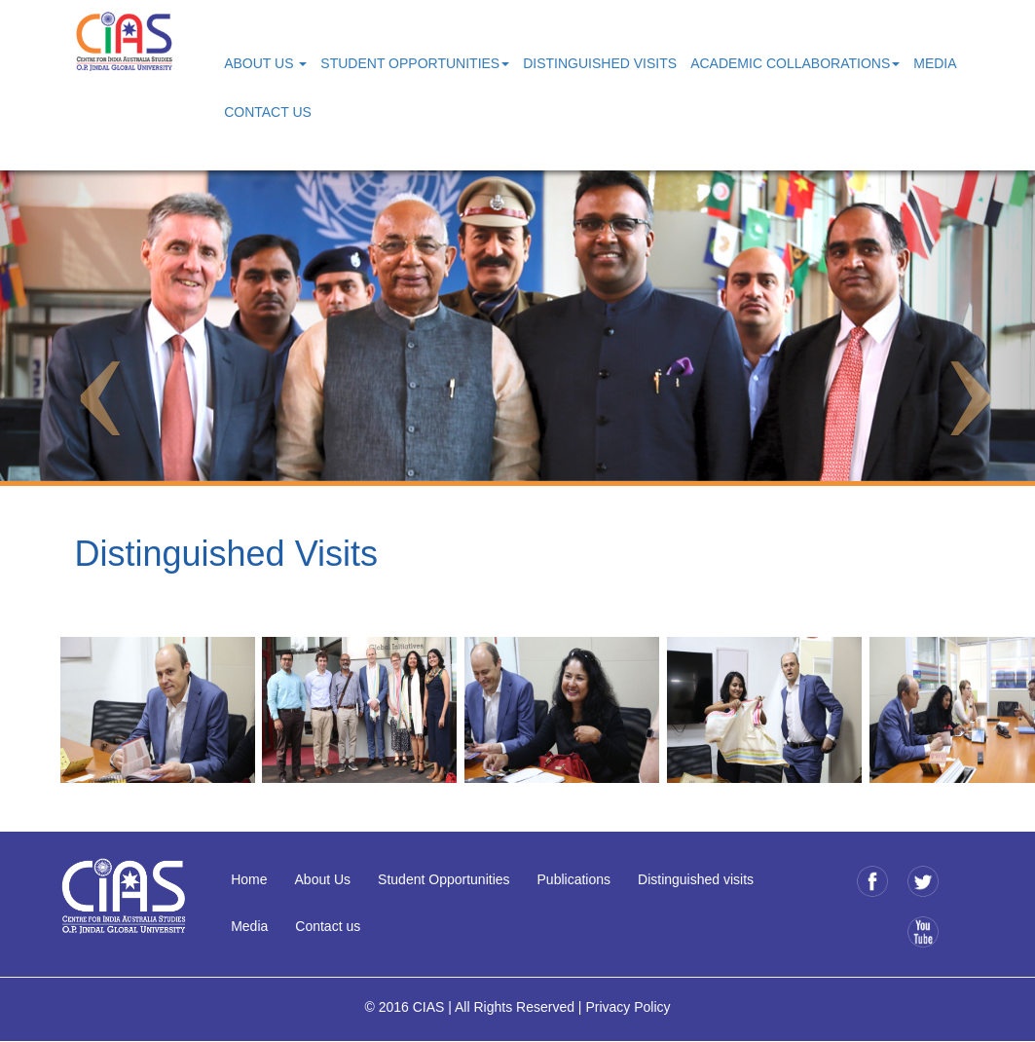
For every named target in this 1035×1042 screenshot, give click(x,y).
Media (934, 63)
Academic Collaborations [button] (795, 63)
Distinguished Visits (600, 63)
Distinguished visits (696, 879)
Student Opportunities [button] (414, 63)
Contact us (327, 926)
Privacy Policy (627, 1007)
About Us (323, 879)
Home (249, 879)
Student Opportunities (443, 879)
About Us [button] (265, 63)
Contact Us (268, 112)
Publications (574, 879)
